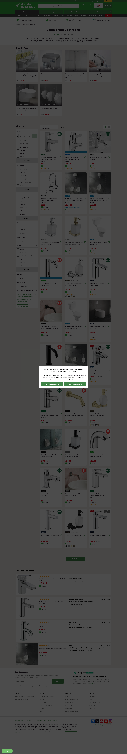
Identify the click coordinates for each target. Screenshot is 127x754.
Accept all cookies (75, 384)
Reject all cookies (52, 384)
